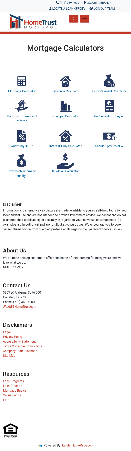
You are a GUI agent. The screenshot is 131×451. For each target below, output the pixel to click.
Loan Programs (13, 381)
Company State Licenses (20, 351)
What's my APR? (22, 138)
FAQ (6, 400)
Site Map (9, 356)
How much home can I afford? (22, 110)
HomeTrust (22, 307)
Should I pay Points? (109, 138)
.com (33, 307)
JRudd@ (9, 307)
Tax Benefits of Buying (109, 108)
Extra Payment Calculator (109, 83)
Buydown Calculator (66, 163)
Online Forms (12, 395)
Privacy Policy (13, 337)
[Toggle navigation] (84, 19)
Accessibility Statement (19, 341)
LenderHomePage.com (78, 445)
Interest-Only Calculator (66, 138)
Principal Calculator (66, 108)
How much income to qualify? (22, 165)
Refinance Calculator (66, 83)
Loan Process (12, 386)
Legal (7, 332)
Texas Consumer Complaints (22, 346)
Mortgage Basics (14, 390)
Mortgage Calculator (22, 83)
